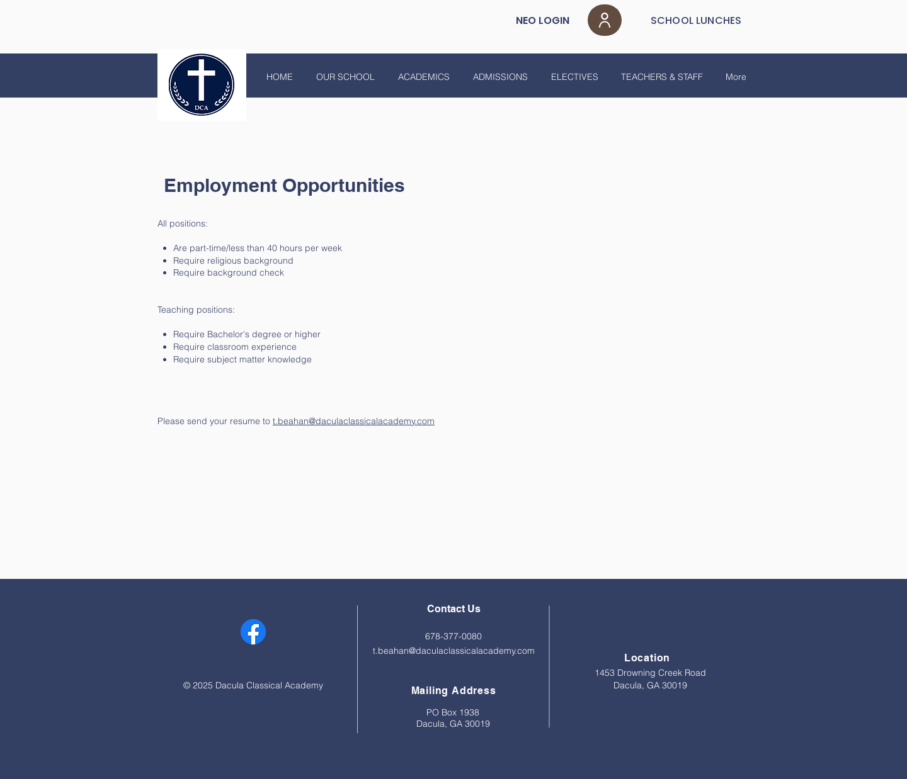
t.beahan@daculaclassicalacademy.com (354, 421)
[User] (605, 20)
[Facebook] (253, 632)
